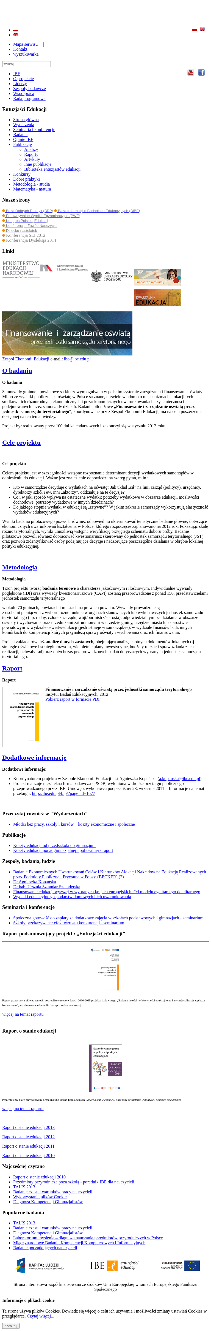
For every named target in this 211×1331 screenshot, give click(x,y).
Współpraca (23, 93)
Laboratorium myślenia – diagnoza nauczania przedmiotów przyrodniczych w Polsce (88, 1237)
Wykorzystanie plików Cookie (40, 1196)
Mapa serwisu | (28, 44)
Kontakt (20, 49)
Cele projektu (21, 442)
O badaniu (17, 370)
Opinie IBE (23, 139)
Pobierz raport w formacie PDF (73, 699)
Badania (20, 134)
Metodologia (19, 567)
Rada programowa (29, 98)
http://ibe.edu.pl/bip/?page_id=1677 (63, 793)
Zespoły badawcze (29, 88)
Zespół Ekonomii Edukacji (25, 359)
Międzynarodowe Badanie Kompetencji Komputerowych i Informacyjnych (79, 1242)
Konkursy (21, 174)
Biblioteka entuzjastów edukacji (52, 169)
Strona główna (26, 119)
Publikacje (22, 144)
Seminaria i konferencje (34, 129)
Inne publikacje (37, 164)
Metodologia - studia (31, 184)
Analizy (31, 149)
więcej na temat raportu (23, 1108)
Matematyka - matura (32, 189)
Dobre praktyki (26, 179)
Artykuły (32, 159)
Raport (12, 668)
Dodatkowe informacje (34, 757)
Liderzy (20, 83)
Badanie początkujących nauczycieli (45, 1247)
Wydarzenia (23, 124)
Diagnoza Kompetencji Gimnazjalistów (48, 1201)
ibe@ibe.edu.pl (77, 359)
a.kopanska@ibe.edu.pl (179, 778)
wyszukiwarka (25, 54)
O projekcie (23, 78)
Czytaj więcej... (40, 1316)
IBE (16, 73)
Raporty (31, 154)
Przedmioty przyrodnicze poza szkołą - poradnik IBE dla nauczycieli (73, 1182)
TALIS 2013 (24, 1187)
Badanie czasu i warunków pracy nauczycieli (52, 1191)
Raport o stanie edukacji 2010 (39, 1177)
